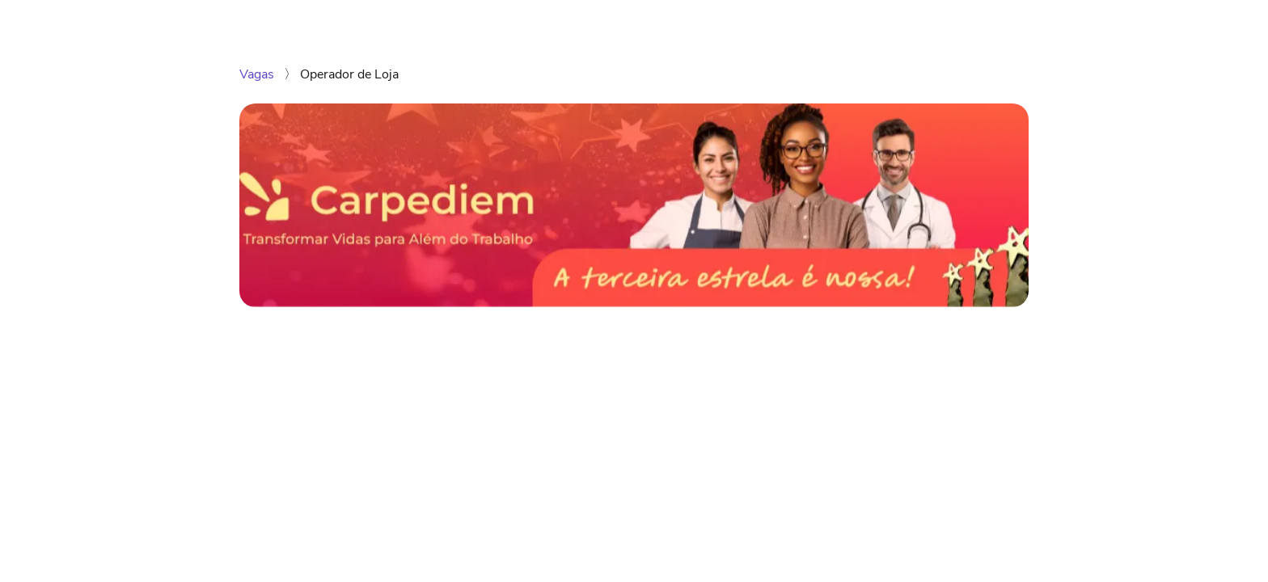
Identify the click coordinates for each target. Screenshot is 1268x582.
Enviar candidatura (896, 351)
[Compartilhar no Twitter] (321, 417)
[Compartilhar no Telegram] (346, 417)
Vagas (258, 74)
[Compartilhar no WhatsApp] (247, 417)
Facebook (1146, 23)
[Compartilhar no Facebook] (297, 417)
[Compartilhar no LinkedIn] (272, 417)
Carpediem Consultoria (952, 23)
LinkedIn (1218, 23)
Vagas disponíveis (812, 23)
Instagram (1068, 23)
